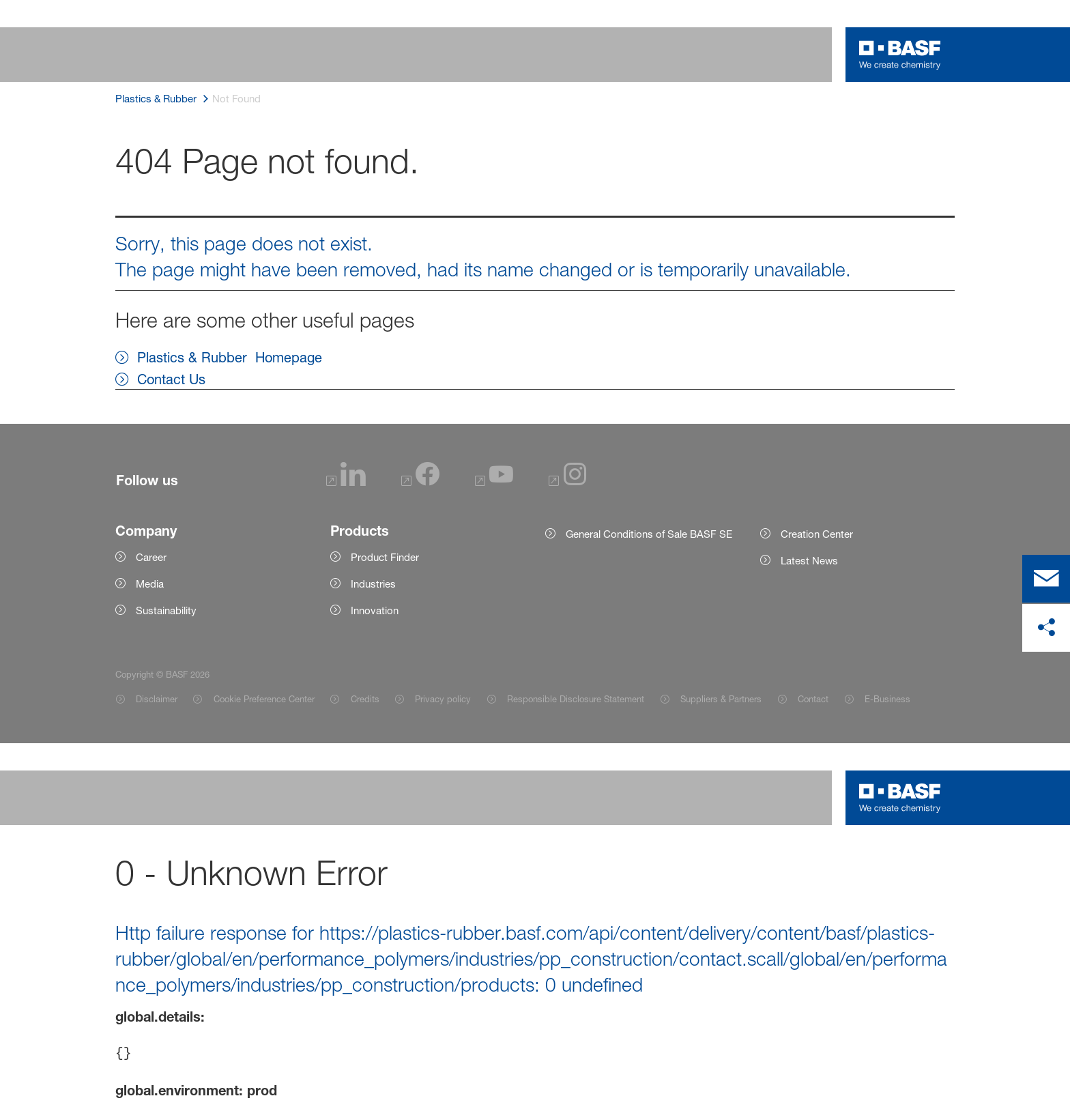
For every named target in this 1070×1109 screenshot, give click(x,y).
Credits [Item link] (365, 698)
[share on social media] (1046, 628)
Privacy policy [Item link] (443, 698)
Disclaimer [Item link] (156, 698)
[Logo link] (900, 55)
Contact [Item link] (813, 698)
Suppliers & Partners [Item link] (721, 698)
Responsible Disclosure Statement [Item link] (575, 698)
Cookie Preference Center (264, 698)
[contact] (1046, 579)
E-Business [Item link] (887, 698)
